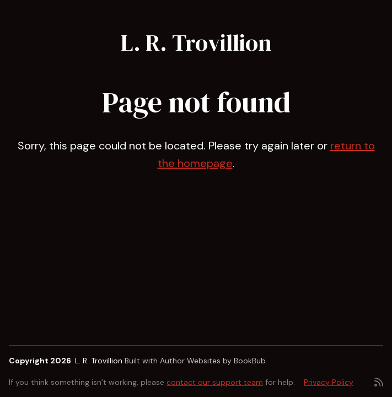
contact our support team (215, 382)
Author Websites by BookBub (213, 361)
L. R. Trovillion (196, 42)
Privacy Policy (328, 382)
